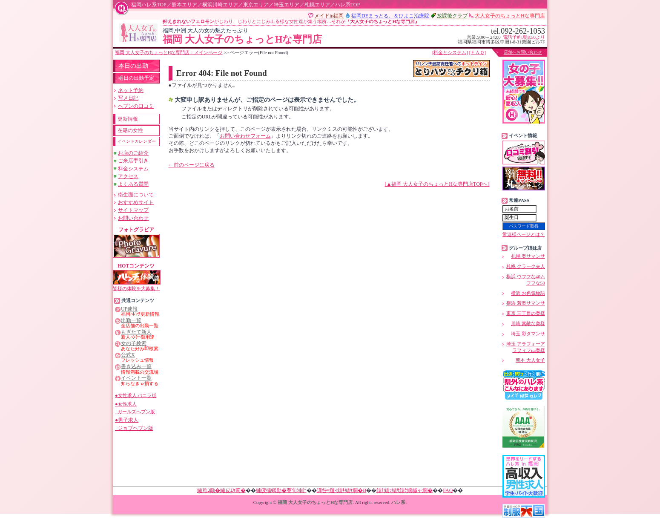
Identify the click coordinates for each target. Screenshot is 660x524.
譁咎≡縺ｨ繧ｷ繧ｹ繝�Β (342, 490)
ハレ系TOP (347, 5)
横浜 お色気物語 (528, 293)
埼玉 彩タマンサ (528, 333)
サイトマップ (133, 210)
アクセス (128, 176)
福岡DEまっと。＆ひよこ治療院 (390, 16)
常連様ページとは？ (523, 234)
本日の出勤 (133, 65)
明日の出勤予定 (136, 78)
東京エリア (256, 5)
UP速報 (129, 309)
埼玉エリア (286, 5)
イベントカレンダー (137, 141)
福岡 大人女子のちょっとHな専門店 (292, 36)
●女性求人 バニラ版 (135, 395)
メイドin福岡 (329, 16)
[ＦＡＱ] (477, 52)
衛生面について (136, 195)
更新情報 (128, 119)
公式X (128, 355)
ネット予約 (130, 90)
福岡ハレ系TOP (148, 5)
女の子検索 (133, 343)
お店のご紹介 (133, 153)
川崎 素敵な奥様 (528, 323)
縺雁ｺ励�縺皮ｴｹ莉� (221, 490)
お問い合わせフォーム (245, 136)
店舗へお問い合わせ (523, 52)
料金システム (133, 169)
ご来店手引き (133, 161)
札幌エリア (317, 5)
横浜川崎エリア (220, 5)
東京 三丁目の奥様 (525, 313)
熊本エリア (184, 5)
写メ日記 (128, 98)
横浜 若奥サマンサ (525, 302)
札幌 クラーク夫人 (525, 266)
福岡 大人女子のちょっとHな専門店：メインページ (169, 52)
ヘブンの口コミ (136, 106)
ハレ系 (398, 502)
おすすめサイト (136, 202)
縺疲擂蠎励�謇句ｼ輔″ (281, 490)
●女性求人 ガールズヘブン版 (135, 407)
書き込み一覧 (136, 366)
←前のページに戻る (192, 165)
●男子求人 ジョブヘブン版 (134, 424)
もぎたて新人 (136, 332)
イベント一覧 (136, 378)
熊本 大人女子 (530, 360)
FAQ (448, 490)
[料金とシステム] (450, 52)
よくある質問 (133, 184)
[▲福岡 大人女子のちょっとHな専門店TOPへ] (437, 184)
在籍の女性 (130, 130)
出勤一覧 (131, 320)
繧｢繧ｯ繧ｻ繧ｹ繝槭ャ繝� (404, 490)
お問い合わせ (133, 218)
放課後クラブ (452, 16)
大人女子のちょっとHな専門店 (510, 16)
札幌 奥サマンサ (528, 256)
